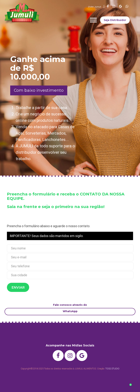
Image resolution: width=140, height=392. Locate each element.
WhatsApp (70, 311)
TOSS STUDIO (112, 368)
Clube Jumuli (94, 6)
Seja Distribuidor (115, 20)
